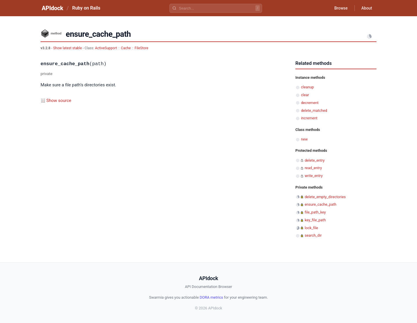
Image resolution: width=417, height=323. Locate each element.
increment (309, 118)
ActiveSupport (106, 48)
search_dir (313, 235)
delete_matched (314, 110)
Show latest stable (68, 48)
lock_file (311, 228)
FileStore (141, 48)
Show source (58, 100)
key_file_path (315, 220)
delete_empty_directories (325, 197)
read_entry (313, 168)
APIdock (52, 8)
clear (305, 95)
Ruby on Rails (86, 8)
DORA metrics (211, 297)
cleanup (307, 87)
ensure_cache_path (320, 204)
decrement (310, 103)
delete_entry (315, 160)
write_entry (314, 176)
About (366, 8)
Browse (340, 8)
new (304, 139)
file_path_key (315, 212)
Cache (126, 48)
